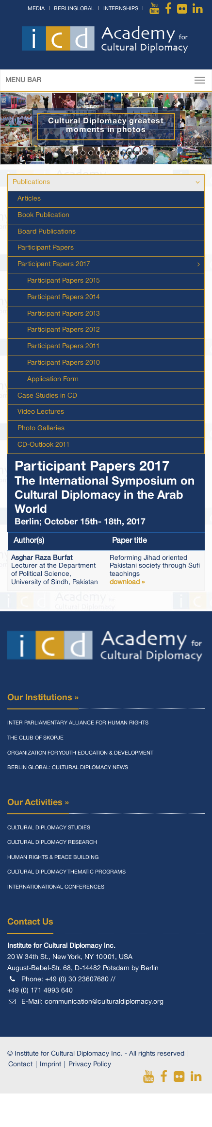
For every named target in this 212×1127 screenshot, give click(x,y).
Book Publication (43, 215)
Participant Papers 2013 (63, 314)
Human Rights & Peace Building (52, 857)
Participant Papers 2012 (63, 330)
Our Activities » (38, 803)
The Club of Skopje (35, 738)
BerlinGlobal (74, 8)
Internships (120, 8)
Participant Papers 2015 (63, 281)
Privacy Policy (89, 1064)
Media (36, 8)
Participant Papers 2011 (63, 346)
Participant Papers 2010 (63, 363)
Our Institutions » (43, 698)
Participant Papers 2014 (63, 297)
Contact (20, 1064)
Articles (29, 199)
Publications (31, 182)
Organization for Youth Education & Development (80, 753)
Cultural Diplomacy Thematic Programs (66, 872)
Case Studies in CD (47, 396)
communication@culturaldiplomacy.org (104, 1002)
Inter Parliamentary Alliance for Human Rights (77, 723)
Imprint (50, 1064)
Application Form (53, 379)
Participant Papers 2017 (53, 264)
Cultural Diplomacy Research (52, 842)
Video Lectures (40, 412)
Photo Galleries (41, 428)
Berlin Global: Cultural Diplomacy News (67, 767)
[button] (16, 128)
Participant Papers (45, 248)
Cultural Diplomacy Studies (48, 827)
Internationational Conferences (55, 887)
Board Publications (46, 232)
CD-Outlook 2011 (43, 445)
